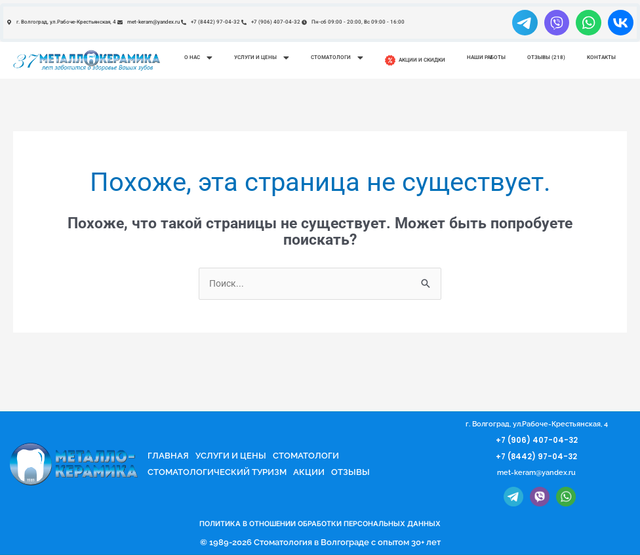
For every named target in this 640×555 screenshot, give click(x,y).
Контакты (601, 57)
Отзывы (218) (546, 57)
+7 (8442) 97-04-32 (536, 457)
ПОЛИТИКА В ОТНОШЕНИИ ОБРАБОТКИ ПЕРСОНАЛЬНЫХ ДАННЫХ (320, 524)
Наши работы (486, 57)
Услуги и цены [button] (261, 57)
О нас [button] (198, 57)
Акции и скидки (415, 60)
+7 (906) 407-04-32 (536, 441)
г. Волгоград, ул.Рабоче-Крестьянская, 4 (536, 425)
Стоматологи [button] (337, 57)
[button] (198, 57)
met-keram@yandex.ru (537, 474)
